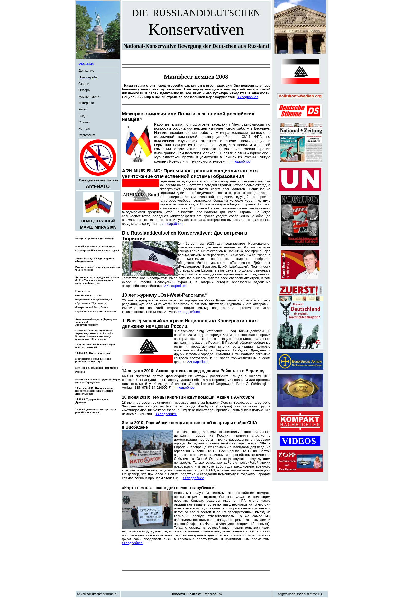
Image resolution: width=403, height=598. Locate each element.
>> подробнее (239, 161)
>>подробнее (197, 362)
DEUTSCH (86, 64)
